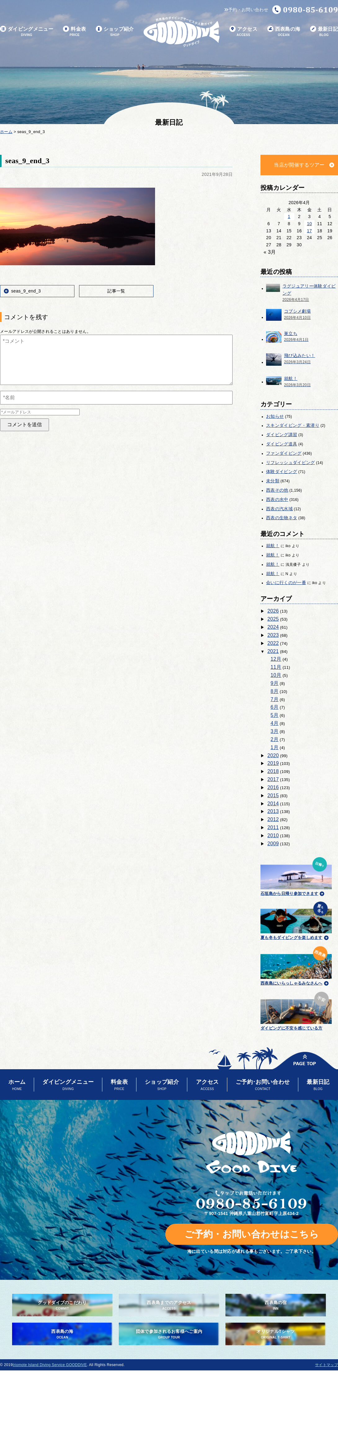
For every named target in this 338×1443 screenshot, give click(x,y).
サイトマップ (326, 1365)
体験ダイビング (281, 471)
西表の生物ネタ (281, 517)
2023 (273, 635)
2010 (273, 835)
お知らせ (275, 416)
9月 (275, 683)
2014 (273, 803)
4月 (275, 723)
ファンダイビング (284, 453)
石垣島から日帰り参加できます (296, 875)
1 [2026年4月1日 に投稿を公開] (289, 216)
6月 (275, 707)
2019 (273, 763)
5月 (275, 715)
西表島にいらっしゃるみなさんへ (296, 964)
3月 (275, 731)
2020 (273, 755)
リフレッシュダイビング (290, 462)
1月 (275, 747)
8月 (275, 691)
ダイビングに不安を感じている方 (296, 1010)
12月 (276, 659)
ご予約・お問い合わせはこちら (252, 1234)
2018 (273, 771)
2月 (275, 739)
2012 (273, 819)
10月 (276, 675)
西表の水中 (277, 499)
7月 (275, 699)
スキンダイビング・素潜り (292, 425)
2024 (273, 627)
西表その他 (277, 490)
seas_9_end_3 (26, 290)
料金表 (74, 32)
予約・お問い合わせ (246, 9)
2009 (273, 843)
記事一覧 (116, 290)
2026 (273, 611)
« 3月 (270, 252)
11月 (276, 667)
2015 (273, 795)
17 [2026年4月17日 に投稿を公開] (309, 230)
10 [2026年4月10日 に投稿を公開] (309, 223)
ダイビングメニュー (26, 32)
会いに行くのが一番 (286, 582)
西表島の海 (283, 32)
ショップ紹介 (115, 32)
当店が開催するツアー (299, 165)
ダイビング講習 (281, 434)
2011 (273, 827)
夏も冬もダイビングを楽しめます (296, 920)
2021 (273, 651)
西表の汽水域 (279, 508)
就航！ (272, 545)
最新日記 (324, 32)
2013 (273, 811)
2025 (273, 619)
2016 (273, 787)
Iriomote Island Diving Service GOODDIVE (50, 1365)
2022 (273, 643)
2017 (273, 779)
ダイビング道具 (281, 443)
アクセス (243, 32)
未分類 (272, 480)
